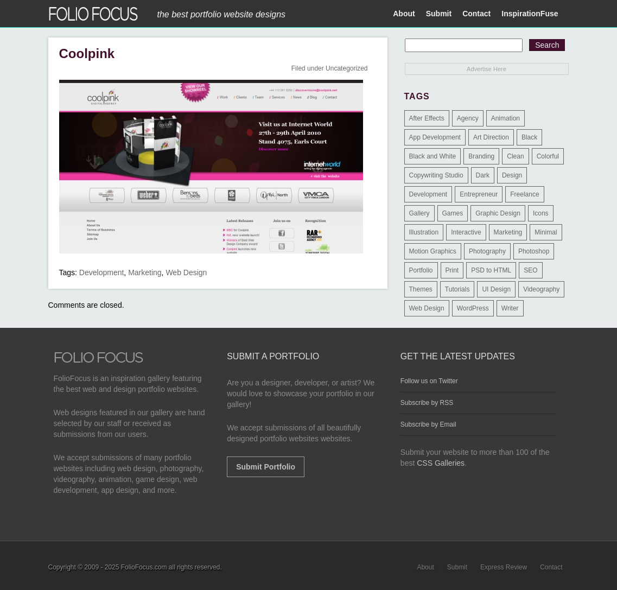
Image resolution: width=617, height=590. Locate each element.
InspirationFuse (529, 13)
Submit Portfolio (265, 466)
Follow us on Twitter (429, 381)
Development (101, 272)
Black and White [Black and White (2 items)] (432, 156)
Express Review (503, 567)
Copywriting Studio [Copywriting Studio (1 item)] (436, 175)
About (404, 13)
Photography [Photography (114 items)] (487, 251)
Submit (438, 13)
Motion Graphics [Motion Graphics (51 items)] (432, 251)
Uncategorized (346, 68)
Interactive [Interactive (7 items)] (466, 232)
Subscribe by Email (428, 424)
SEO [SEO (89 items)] (530, 270)
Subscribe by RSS (426, 403)
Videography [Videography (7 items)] (541, 289)
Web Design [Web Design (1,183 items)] (426, 308)
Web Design (186, 272)
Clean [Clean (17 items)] (515, 156)
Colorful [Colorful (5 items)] (548, 156)
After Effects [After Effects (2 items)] (426, 118)
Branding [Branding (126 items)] (481, 156)
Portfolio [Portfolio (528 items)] (421, 270)
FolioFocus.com (144, 567)
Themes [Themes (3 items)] (420, 289)
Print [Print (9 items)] (452, 270)
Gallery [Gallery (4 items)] (419, 213)
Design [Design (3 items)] (512, 175)
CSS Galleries (441, 463)
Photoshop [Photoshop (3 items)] (533, 251)
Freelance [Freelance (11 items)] (524, 194)
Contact (476, 13)
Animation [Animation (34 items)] (505, 118)
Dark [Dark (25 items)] (482, 175)
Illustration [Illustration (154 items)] (424, 232)
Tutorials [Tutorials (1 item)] (457, 289)
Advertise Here (486, 69)
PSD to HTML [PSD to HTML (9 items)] (491, 270)
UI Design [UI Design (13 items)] (496, 289)
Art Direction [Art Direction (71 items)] (491, 137)
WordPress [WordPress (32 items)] (473, 308)
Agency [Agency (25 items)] (468, 118)
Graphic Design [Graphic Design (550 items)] (497, 213)
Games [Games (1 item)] (452, 213)
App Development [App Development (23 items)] (435, 137)
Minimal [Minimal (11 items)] (546, 232)
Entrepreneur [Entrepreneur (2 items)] (479, 194)
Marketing (144, 272)
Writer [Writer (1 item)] (510, 308)
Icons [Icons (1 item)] (541, 213)
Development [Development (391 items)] (428, 194)
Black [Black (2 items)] (529, 137)
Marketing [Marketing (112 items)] (508, 232)
